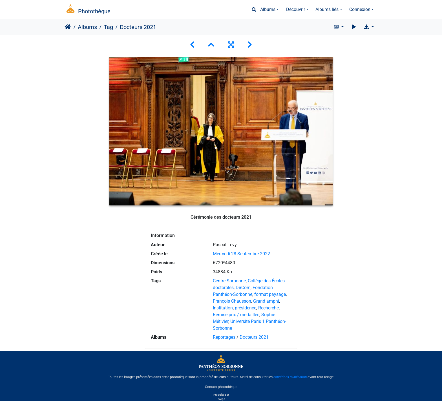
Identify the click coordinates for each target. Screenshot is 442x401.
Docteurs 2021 (254, 337)
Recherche (268, 308)
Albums (267, 9)
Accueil (68, 27)
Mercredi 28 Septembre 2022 (241, 253)
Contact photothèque (221, 387)
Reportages (224, 337)
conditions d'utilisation (290, 377)
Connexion (359, 9)
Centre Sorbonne (229, 280)
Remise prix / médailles (236, 314)
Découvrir (295, 9)
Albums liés (327, 9)
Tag (108, 27)
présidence (245, 308)
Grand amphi (266, 301)
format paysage (270, 294)
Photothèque (94, 11)
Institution (223, 308)
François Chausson (232, 301)
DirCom (243, 287)
